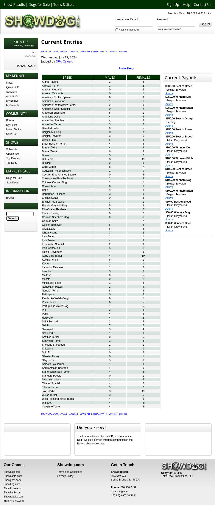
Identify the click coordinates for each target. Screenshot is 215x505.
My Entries (12, 100)
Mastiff (46, 279)
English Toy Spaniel (53, 201)
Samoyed (47, 329)
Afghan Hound (50, 81)
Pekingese (48, 294)
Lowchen (47, 271)
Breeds (10, 197)
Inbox (9, 82)
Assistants (12, 96)
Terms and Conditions (69, 471)
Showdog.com (49, 51)
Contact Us (202, 4)
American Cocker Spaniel (56, 97)
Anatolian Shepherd (53, 112)
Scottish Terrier (50, 337)
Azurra (169, 93)
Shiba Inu (47, 348)
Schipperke (48, 333)
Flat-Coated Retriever (54, 209)
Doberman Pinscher (53, 193)
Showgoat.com (12, 480)
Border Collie (49, 147)
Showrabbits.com (13, 496)
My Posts (11, 125)
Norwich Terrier (50, 290)
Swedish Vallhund (52, 379)
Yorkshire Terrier (51, 406)
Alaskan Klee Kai (52, 89)
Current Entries (118, 51)
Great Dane (48, 228)
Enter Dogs (126, 68)
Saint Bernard (50, 321)
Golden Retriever (52, 224)
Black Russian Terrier (54, 143)
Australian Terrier (51, 124)
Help (186, 4)
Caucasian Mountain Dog (56, 170)
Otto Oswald (64, 61)
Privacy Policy (65, 476)
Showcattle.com (13, 476)
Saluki (45, 325)
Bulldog (46, 163)
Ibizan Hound (49, 232)
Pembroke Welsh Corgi (55, 298)
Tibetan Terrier (50, 387)
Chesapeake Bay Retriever (57, 178)
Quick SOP (12, 87)
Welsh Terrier (49, 395)
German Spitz (50, 221)
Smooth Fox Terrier (53, 364)
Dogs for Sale (39, 4)
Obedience (12, 153)
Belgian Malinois (51, 132)
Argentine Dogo (51, 116)
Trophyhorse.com (14, 500)
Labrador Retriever (53, 267)
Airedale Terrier (50, 85)
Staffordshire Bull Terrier (56, 371)
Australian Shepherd (53, 120)
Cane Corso (49, 166)
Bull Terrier (48, 159)
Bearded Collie (50, 128)
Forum (10, 120)
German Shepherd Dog (55, 217)
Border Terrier (50, 151)
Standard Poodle (51, 375)
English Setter (50, 197)
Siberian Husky (50, 356)
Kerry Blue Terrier (52, 255)
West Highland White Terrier (58, 398)
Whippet (46, 402)
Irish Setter (48, 236)
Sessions (11, 91)
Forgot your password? (169, 29)
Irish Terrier (48, 240)
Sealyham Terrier (51, 340)
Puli (44, 309)
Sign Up (173, 4)
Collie (45, 190)
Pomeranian (49, 302)
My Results (12, 105)
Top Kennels (13, 158)
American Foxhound (53, 101)
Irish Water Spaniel (53, 244)
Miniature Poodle (51, 282)
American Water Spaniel (56, 108)
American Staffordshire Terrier (59, 105)
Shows (63, 51)
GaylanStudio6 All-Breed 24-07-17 (88, 51)
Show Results (14, 4)
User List (11, 134)
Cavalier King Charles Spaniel (59, 174)
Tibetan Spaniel (51, 383)
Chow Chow (49, 186)
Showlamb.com (12, 492)
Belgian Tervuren (51, 135)
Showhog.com (12, 484)
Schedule (11, 149)
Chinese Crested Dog (54, 182)
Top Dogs (11, 162)
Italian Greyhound (52, 251)
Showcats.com (12, 471)
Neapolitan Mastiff (52, 286)
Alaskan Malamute (52, 93)
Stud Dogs (12, 182)
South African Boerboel (55, 367)
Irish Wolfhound (51, 248)
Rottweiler (47, 317)
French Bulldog (50, 213)
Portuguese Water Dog (55, 306)
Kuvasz (46, 263)
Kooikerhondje (50, 259)
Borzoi (45, 155)
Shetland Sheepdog (53, 344)
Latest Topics (13, 129)
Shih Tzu (47, 352)
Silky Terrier (48, 360)
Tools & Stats (63, 4)
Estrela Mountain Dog (54, 205)
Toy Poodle (48, 391)
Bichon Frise (49, 139)
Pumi (45, 313)
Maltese (46, 275)
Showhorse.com (13, 488)
